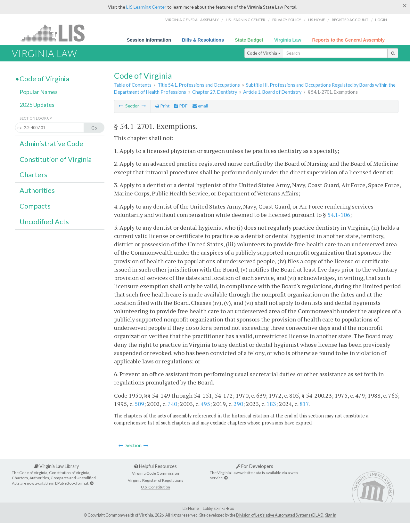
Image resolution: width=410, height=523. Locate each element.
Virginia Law (287, 40)
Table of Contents (133, 85)
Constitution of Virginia (56, 159)
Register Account (350, 20)
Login (381, 20)
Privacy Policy (286, 20)
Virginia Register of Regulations (155, 480)
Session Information (149, 40)
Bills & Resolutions (203, 40)
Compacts (35, 206)
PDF (180, 105)
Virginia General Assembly (192, 20)
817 (303, 404)
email (200, 105)
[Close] (404, 5)
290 (238, 404)
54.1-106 (338, 214)
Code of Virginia (264, 53)
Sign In (330, 515)
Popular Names (39, 91)
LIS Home (191, 508)
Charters (33, 174)
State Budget (249, 40)
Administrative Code (51, 143)
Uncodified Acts (44, 222)
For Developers (254, 466)
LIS (56, 33)
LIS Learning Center (146, 7)
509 (139, 404)
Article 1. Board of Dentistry (272, 92)
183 (271, 404)
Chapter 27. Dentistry (214, 92)
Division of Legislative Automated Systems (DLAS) (280, 515)
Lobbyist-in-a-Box (218, 508)
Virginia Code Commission (155, 473)
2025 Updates (37, 104)
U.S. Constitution (155, 487)
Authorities (37, 190)
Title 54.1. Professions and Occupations (199, 85)
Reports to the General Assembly (348, 40)
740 (172, 404)
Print (162, 105)
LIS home (316, 20)
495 (205, 404)
